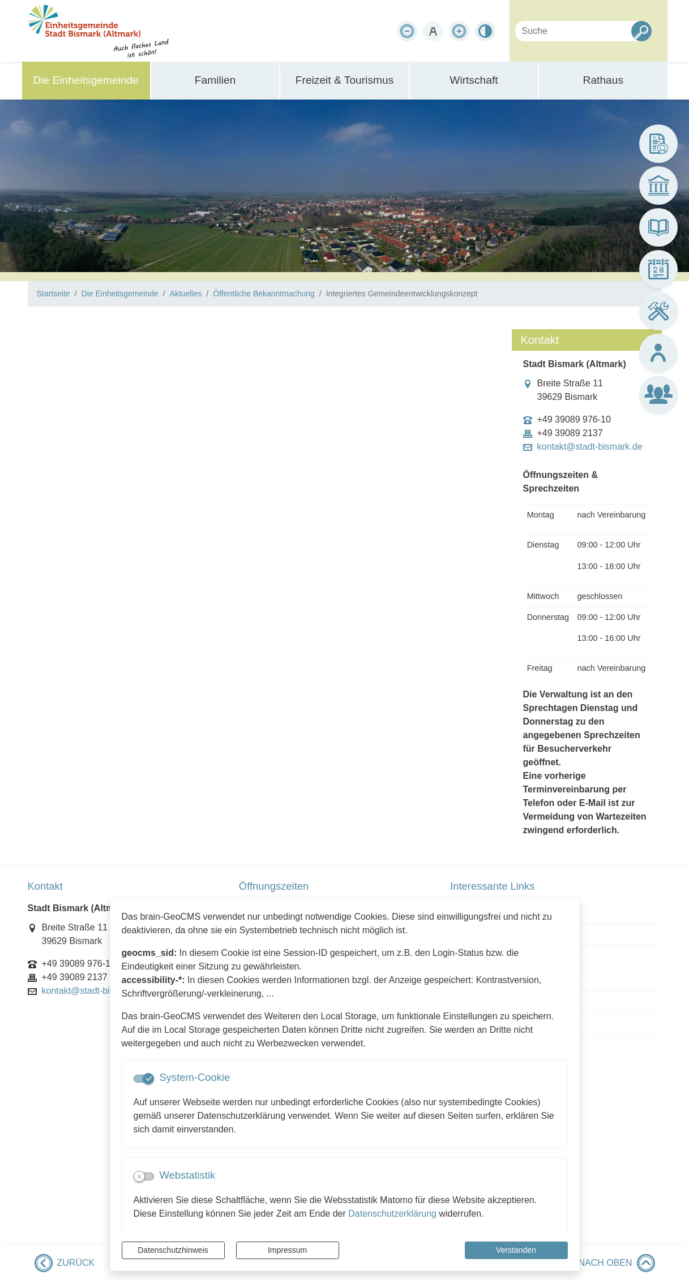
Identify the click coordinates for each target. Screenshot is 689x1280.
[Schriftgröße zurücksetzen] (433, 31)
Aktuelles (186, 293)
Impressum (287, 1250)
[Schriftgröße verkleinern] (407, 31)
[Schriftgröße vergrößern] (459, 31)
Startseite (53, 293)
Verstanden (516, 1250)
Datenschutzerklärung (392, 1213)
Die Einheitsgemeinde (120, 293)
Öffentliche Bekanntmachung (264, 293)
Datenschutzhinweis (173, 1250)
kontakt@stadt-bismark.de (590, 446)
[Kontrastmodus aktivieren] (485, 31)
